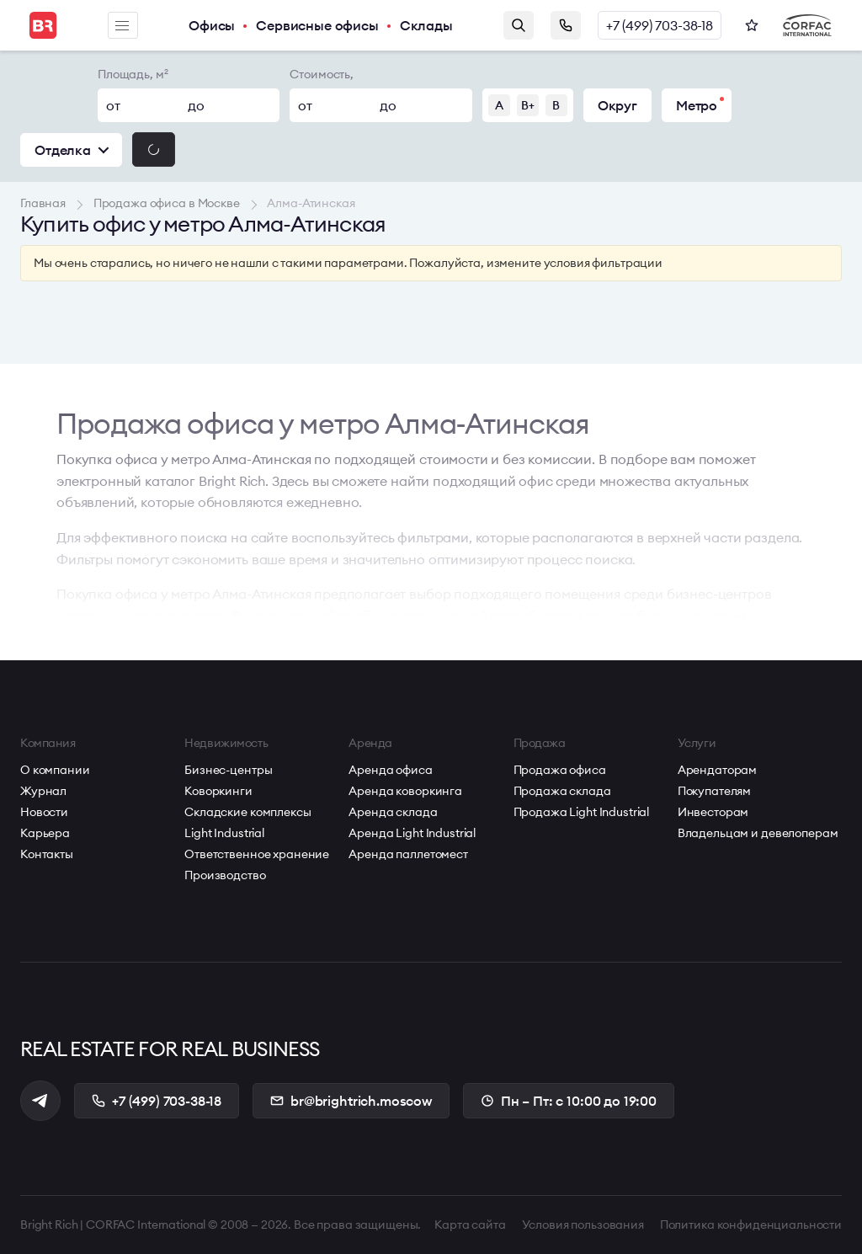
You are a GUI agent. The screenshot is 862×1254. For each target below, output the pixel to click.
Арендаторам (717, 769)
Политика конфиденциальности (751, 1224)
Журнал (43, 790)
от (113, 105)
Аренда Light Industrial (412, 832)
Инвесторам (713, 811)
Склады (426, 25)
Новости (44, 811)
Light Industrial (224, 832)
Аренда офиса (390, 769)
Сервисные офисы (317, 25)
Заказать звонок (565, 25)
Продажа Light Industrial (581, 811)
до (196, 105)
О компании (55, 769)
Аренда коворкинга (405, 790)
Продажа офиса (559, 769)
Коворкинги (218, 790)
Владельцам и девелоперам (758, 832)
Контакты (46, 854)
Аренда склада (393, 811)
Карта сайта (469, 1224)
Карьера (45, 832)
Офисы (212, 25)
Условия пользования (583, 1224)
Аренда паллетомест (408, 854)
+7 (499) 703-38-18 (659, 25)
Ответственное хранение (256, 854)
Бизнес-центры (228, 769)
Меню (122, 25)
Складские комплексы (247, 811)
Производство (224, 875)
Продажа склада (562, 790)
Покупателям (714, 790)
